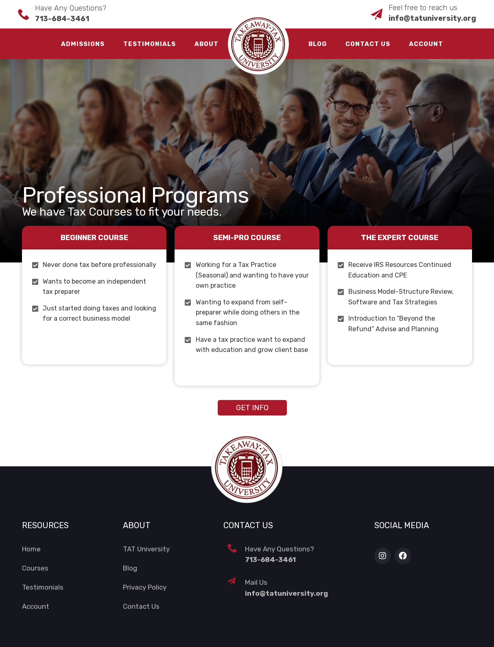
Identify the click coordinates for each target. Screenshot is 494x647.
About (207, 44)
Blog (317, 44)
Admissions (83, 44)
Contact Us (367, 44)
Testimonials (149, 44)
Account (426, 44)
